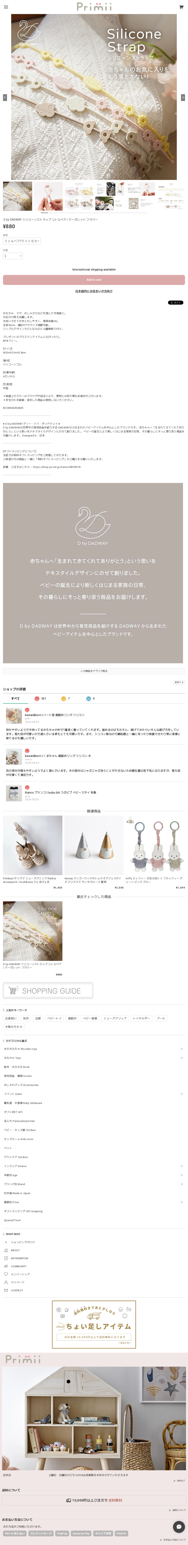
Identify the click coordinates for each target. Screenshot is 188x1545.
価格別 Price (11, 1202)
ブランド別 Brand (14, 1184)
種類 (5, 235)
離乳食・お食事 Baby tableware (23, 1103)
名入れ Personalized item (19, 1121)
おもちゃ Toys (12, 1057)
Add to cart (94, 279)
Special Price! (12, 1220)
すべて (15, 698)
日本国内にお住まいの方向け (94, 291)
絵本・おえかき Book (17, 1066)
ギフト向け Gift (13, 1112)
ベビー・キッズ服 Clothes (20, 1130)
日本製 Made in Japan (17, 1193)
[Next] (183, 97)
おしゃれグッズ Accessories (21, 1085)
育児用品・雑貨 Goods (18, 1075)
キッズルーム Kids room (18, 1139)
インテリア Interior (15, 1166)
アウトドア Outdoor (16, 1157)
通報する (179, 682)
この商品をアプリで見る (93, 671)
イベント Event (13, 1094)
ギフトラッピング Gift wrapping (23, 1211)
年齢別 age (10, 1175)
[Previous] (5, 97)
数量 (5, 250)
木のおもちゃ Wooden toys (20, 1048)
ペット (8, 1148)
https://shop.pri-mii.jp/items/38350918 (56, 467)
